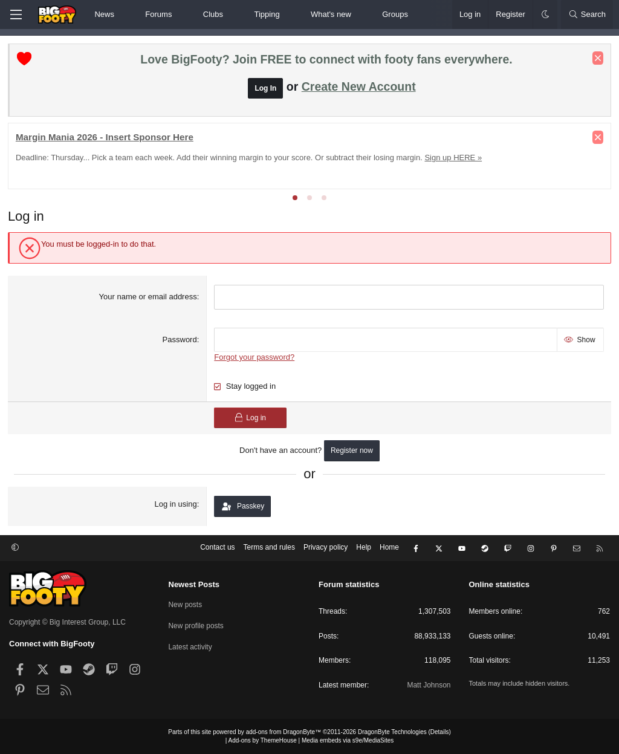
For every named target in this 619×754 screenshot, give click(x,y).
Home (389, 548)
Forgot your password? (255, 358)
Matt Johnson (428, 685)
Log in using (176, 505)
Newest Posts (194, 584)
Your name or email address (148, 297)
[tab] (295, 199)
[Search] (587, 14)
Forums (158, 14)
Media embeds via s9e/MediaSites (348, 740)
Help (363, 548)
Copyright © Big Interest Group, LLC (67, 622)
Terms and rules (269, 548)
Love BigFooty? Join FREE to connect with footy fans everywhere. (326, 60)
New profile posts (196, 625)
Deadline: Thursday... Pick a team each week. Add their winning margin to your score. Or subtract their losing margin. (220, 158)
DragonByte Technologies (392, 732)
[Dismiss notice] (596, 59)
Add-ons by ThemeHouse (262, 740)
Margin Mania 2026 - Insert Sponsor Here (106, 138)
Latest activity (191, 646)
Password (180, 340)
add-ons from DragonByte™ (284, 732)
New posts (186, 604)
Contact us (217, 548)
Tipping (266, 14)
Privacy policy (325, 548)
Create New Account (359, 87)
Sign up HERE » (455, 158)
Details (439, 732)
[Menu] (15, 14)
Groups (395, 14)
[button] (124, 14)
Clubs (213, 14)
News (104, 14)
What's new (331, 14)
